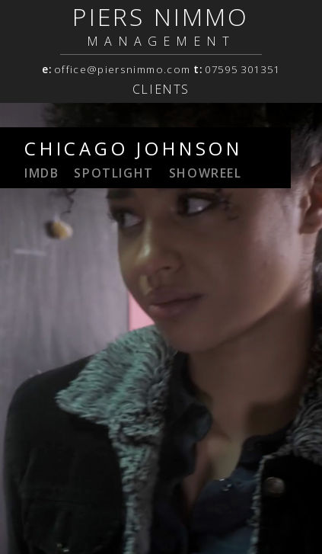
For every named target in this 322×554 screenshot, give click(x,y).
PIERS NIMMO (160, 16)
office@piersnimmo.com (122, 69)
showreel (205, 173)
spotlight (113, 173)
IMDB (41, 173)
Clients (161, 89)
